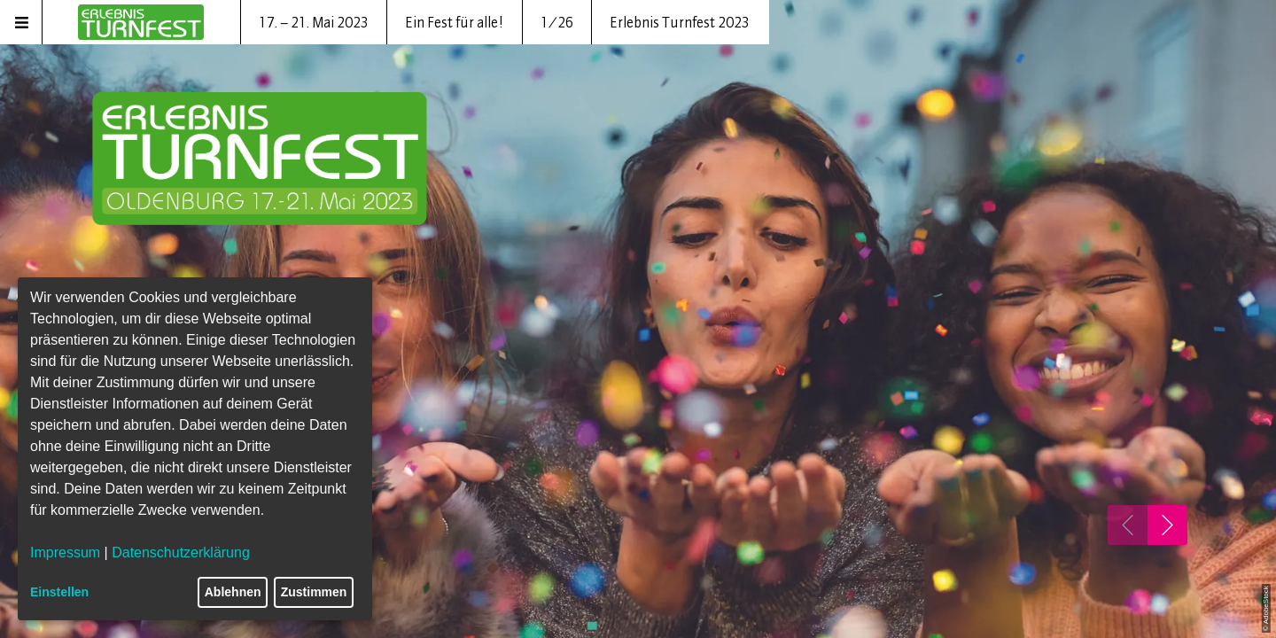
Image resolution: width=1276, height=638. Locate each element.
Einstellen (59, 592)
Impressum (65, 552)
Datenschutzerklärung (181, 552)
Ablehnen (233, 592)
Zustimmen (314, 592)
